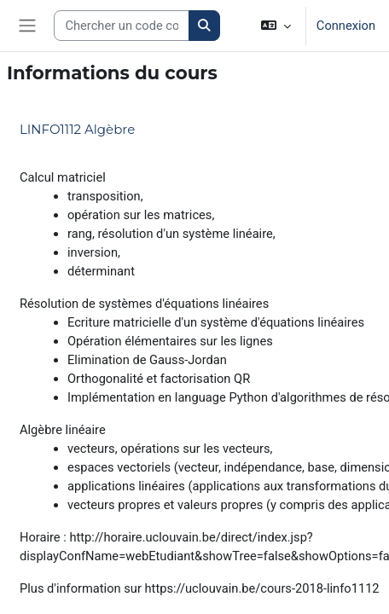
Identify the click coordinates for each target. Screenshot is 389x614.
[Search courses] (121, 25)
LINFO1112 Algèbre (77, 129)
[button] (276, 25)
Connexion (345, 25)
